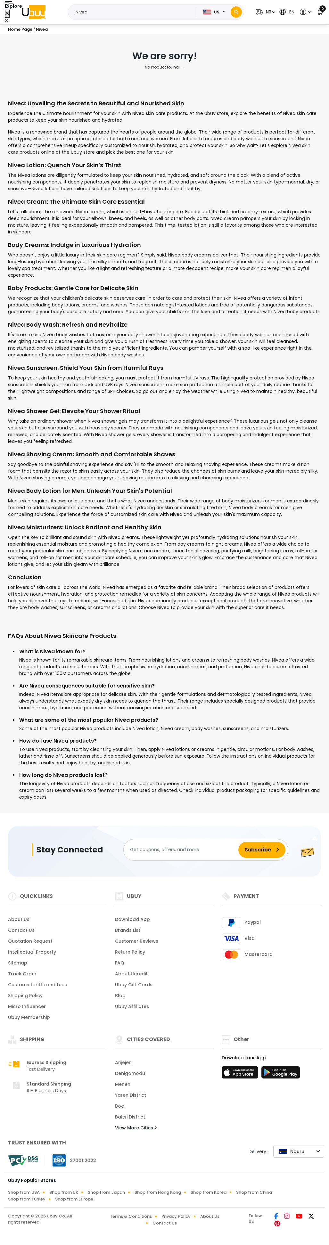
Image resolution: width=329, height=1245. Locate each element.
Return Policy (130, 952)
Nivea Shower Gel (33, 411)
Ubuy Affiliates (132, 1006)
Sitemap (17, 963)
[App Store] (241, 1074)
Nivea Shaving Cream (40, 454)
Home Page (20, 29)
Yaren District (130, 1095)
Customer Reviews (136, 941)
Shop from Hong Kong (158, 1192)
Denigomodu (130, 1073)
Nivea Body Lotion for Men (46, 491)
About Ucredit (131, 974)
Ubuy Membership (29, 1017)
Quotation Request (30, 941)
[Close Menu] (7, 14)
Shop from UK (63, 1192)
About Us (18, 919)
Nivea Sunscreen (32, 368)
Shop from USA (24, 1192)
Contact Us (21, 930)
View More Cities (136, 1128)
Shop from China (254, 1192)
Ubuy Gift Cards (133, 984)
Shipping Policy (25, 995)
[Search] (236, 12)
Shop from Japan (106, 1192)
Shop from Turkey (26, 1199)
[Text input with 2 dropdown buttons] (134, 12)
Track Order (22, 974)
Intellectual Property (32, 952)
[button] (265, 12)
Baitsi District (130, 1117)
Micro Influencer (27, 1006)
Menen (122, 1084)
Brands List (127, 930)
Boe (119, 1106)
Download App (132, 919)
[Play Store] (280, 1074)
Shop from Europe (74, 1199)
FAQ (119, 963)
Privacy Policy (176, 1216)
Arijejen (123, 1062)
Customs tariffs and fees (37, 984)
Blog (120, 995)
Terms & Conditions (131, 1216)
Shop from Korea (208, 1192)
